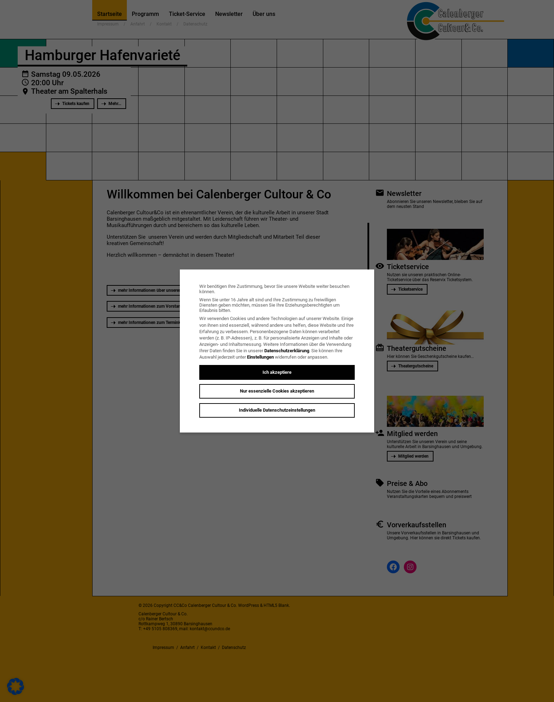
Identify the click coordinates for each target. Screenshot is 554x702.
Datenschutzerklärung (286, 350)
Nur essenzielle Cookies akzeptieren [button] (277, 391)
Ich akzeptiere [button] (277, 372)
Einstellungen (260, 357)
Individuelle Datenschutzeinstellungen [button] (277, 410)
